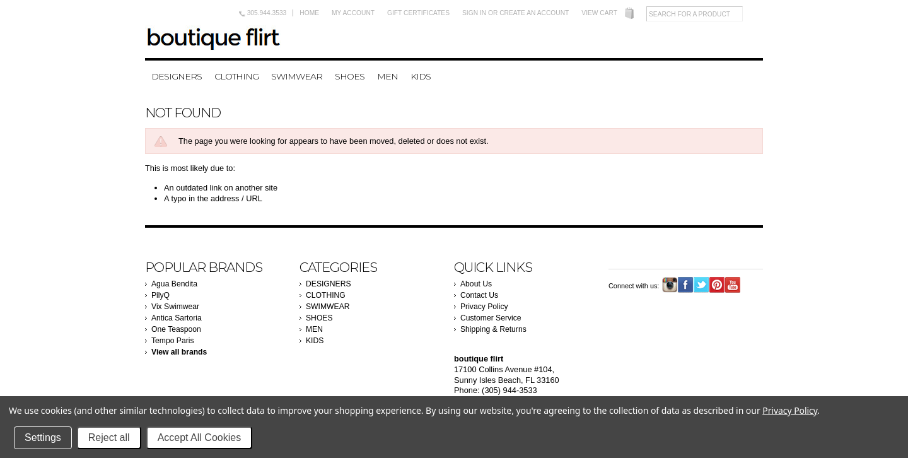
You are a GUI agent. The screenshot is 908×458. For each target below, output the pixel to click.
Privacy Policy (484, 306)
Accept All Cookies (200, 437)
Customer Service (490, 318)
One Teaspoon (176, 329)
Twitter (701, 285)
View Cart (599, 12)
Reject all (109, 437)
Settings (43, 437)
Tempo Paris (172, 340)
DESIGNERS (176, 76)
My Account (353, 12)
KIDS (420, 76)
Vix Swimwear (175, 306)
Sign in (474, 12)
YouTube (733, 285)
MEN (387, 76)
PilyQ (160, 295)
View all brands (179, 352)
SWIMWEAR (296, 76)
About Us (476, 283)
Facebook (686, 285)
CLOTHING (236, 76)
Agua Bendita (174, 283)
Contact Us (479, 295)
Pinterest (717, 285)
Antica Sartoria (176, 318)
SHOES (349, 76)
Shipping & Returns (493, 329)
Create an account (534, 12)
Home (309, 12)
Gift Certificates (418, 12)
